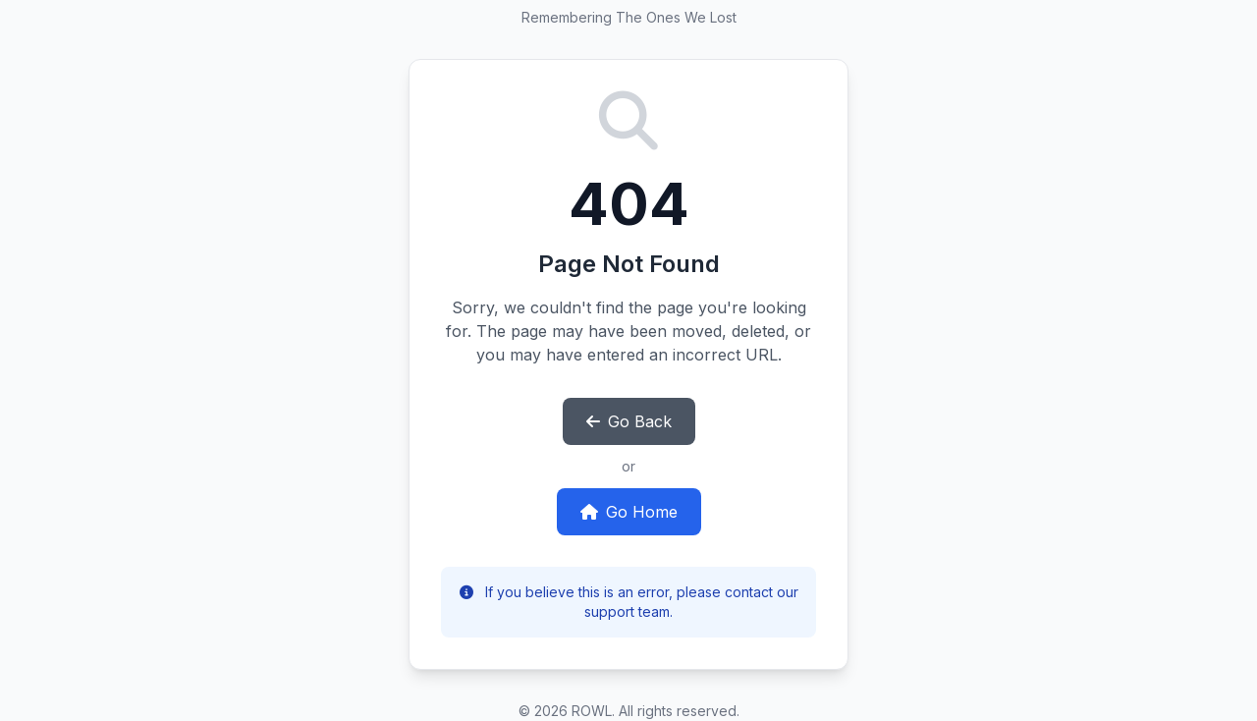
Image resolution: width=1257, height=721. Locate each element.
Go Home (629, 512)
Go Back (629, 421)
